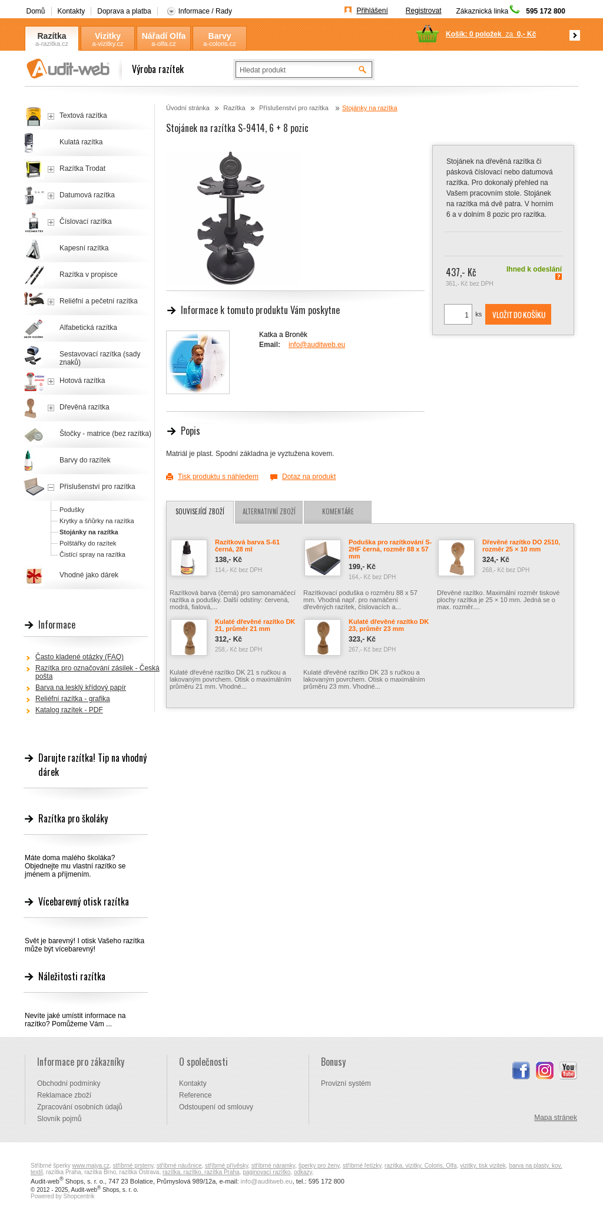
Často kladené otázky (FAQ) (79, 657)
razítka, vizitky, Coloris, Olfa (421, 1165)
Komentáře (338, 511)
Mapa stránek (555, 1117)
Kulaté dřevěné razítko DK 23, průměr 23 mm (389, 625)
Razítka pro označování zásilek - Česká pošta (97, 672)
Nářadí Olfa (164, 36)
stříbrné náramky (273, 1165)
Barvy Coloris (220, 36)
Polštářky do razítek (88, 543)
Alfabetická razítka (88, 327)
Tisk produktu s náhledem (218, 476)
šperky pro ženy (319, 1165)
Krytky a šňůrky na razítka (96, 520)
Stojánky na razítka (369, 107)
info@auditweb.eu (317, 345)
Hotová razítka (82, 380)
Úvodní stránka (188, 107)
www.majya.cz (91, 1165)
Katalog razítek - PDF (69, 710)
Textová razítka (83, 115)
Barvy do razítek (85, 460)
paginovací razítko (266, 1172)
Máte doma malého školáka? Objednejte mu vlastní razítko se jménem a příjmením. (75, 866)
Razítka (51, 36)
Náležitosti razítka (71, 976)
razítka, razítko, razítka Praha (201, 1172)
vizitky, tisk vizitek (483, 1165)
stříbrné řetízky (362, 1165)
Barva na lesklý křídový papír (80, 687)
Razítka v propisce (88, 274)
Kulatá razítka (80, 142)
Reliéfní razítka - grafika (72, 699)
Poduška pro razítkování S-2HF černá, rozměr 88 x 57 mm (390, 549)
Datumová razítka (87, 195)
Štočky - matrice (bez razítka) (105, 433)
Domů (35, 11)
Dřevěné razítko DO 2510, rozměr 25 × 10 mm (521, 545)
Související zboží (199, 511)
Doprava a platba (124, 11)
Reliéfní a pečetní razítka (98, 301)
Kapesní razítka (83, 248)
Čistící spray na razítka (92, 554)
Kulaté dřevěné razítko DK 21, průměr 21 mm (255, 625)
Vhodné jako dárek (88, 575)
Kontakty (71, 11)
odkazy (303, 1172)
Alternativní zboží (269, 511)
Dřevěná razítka (84, 407)
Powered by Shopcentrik (62, 1196)
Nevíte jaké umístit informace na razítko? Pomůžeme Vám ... (75, 1020)
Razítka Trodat (82, 168)
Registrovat (424, 10)
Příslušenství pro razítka (294, 107)
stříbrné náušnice (179, 1165)
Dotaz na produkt (309, 476)
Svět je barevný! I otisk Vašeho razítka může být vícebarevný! (84, 945)
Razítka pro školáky (73, 818)
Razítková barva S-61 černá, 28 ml (247, 545)
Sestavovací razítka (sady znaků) (99, 358)
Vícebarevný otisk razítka (83, 901)
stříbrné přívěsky (226, 1165)
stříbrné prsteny (133, 1165)
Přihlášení (371, 10)
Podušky (71, 509)
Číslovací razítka (85, 221)
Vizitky (108, 36)
